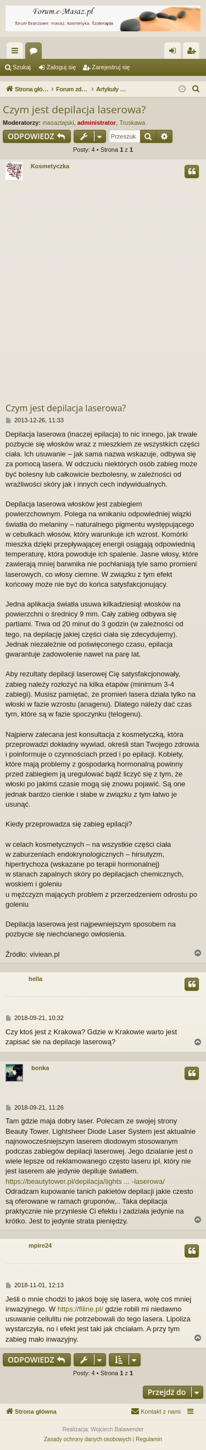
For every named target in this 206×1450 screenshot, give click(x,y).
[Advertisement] (103, 293)
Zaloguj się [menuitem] (175, 53)
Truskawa (132, 122)
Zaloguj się (61, 67)
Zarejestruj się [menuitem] (193, 53)
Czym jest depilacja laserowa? (74, 109)
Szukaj (22, 67)
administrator (96, 122)
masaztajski (58, 122)
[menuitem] (196, 89)
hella (35, 978)
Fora (36, 53)
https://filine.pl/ (80, 1309)
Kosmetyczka (50, 166)
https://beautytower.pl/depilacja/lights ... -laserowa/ (85, 1181)
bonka (40, 1068)
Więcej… (17, 53)
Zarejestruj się (111, 67)
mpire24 (40, 1245)
